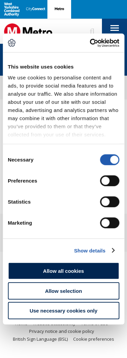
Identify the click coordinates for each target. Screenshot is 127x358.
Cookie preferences (93, 339)
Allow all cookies (63, 271)
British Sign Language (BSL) (40, 339)
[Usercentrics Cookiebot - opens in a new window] (90, 42)
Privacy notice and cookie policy (61, 331)
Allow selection (63, 291)
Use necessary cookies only (63, 311)
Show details (90, 250)
